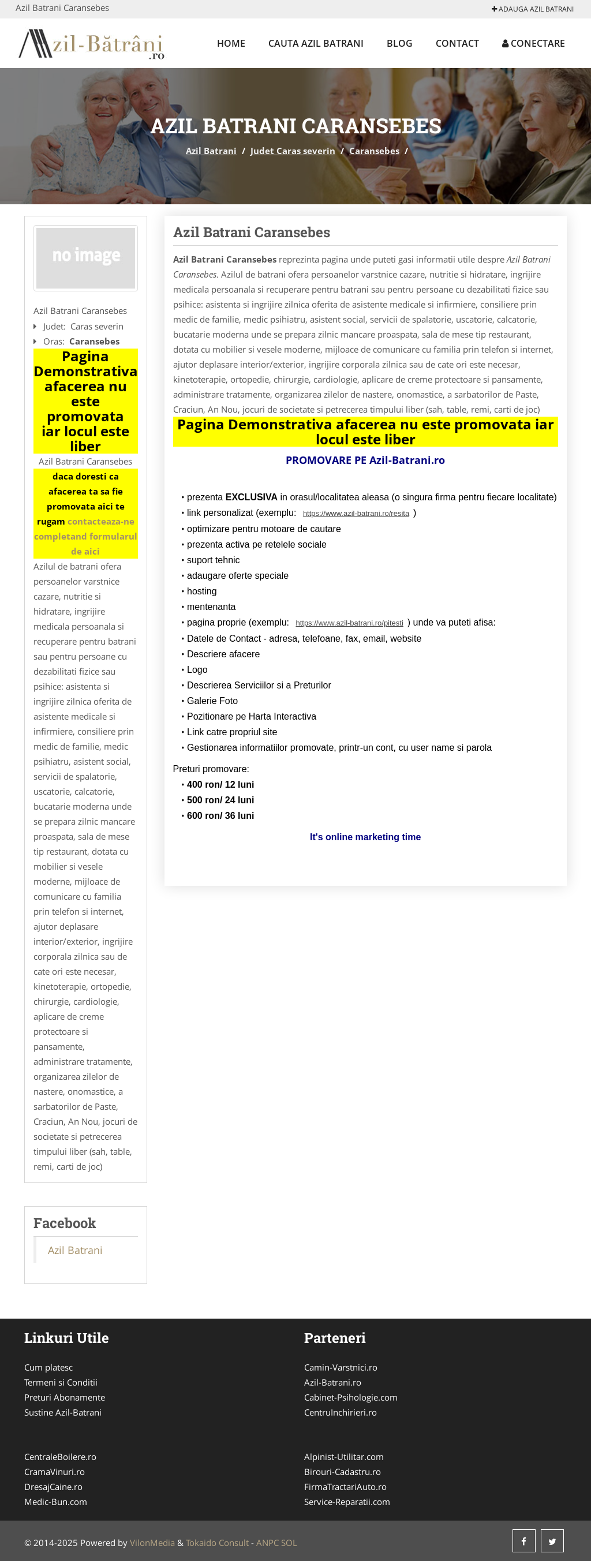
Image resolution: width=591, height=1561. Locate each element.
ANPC (267, 1542)
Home (231, 43)
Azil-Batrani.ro (332, 1382)
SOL (289, 1542)
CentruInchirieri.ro (340, 1412)
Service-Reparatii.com (347, 1501)
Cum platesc (48, 1367)
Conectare (533, 43)
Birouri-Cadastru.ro (342, 1471)
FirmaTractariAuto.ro (345, 1486)
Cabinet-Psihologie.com (351, 1397)
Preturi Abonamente (64, 1397)
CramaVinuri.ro (54, 1471)
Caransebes (374, 150)
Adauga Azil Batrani (533, 9)
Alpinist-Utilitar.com (344, 1456)
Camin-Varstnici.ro (340, 1367)
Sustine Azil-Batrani (63, 1412)
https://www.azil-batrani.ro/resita (356, 513)
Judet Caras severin (292, 150)
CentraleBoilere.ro (60, 1456)
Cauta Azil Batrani (316, 43)
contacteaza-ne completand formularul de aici (85, 536)
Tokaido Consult (217, 1542)
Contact (457, 43)
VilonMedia (152, 1542)
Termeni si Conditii (61, 1382)
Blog (400, 43)
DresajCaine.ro (53, 1486)
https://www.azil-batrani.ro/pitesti (349, 623)
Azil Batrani (211, 150)
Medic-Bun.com (55, 1501)
